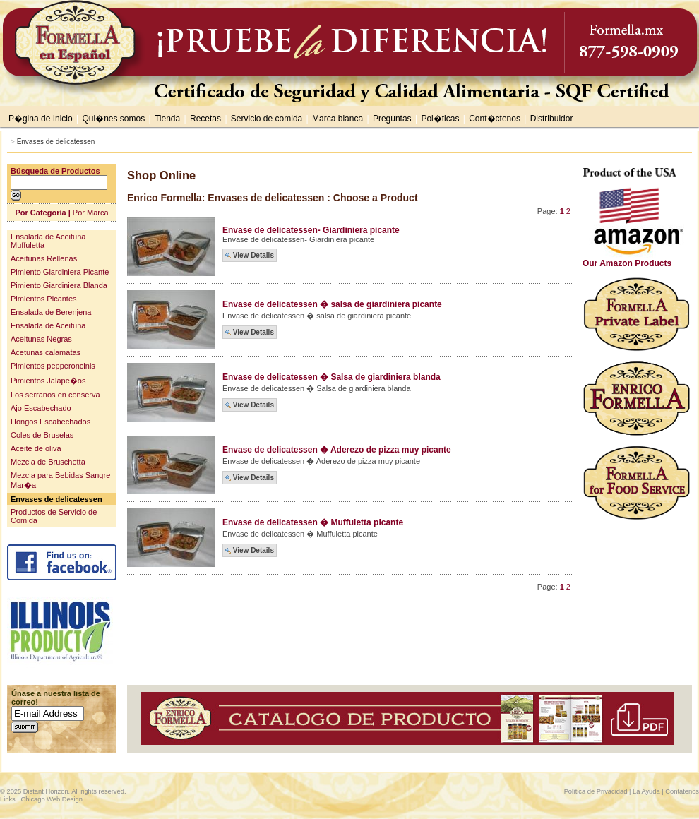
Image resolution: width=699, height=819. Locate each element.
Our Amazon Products (637, 259)
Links (8, 799)
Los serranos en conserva (55, 394)
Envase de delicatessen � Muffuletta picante (312, 522)
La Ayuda (646, 791)
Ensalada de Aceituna (48, 325)
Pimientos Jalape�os (48, 380)
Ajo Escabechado (41, 408)
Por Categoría (40, 212)
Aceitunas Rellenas (44, 258)
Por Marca (91, 212)
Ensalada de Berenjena (51, 312)
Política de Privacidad (596, 791)
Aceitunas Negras (41, 339)
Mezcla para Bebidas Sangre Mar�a (60, 480)
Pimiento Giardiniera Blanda (59, 285)
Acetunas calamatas (45, 352)
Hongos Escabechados (50, 421)
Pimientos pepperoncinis (53, 365)
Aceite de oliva (36, 448)
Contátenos (682, 791)
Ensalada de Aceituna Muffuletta (48, 240)
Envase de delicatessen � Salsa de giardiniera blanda (331, 377)
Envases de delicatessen (56, 141)
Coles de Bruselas (42, 435)
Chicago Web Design (51, 799)
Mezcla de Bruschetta (48, 462)
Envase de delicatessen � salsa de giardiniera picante (332, 304)
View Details (249, 255)
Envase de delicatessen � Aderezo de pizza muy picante (336, 450)
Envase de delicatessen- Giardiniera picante (311, 230)
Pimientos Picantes (44, 298)
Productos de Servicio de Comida (54, 516)
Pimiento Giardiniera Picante (60, 272)
